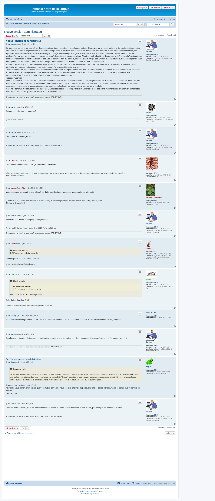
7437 (155, 316)
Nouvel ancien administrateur (23, 31)
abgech (148, 367)
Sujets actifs (168, 7)
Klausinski (149, 170)
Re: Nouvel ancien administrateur (23, 359)
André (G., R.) (151, 313)
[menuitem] (20, 19)
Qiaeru (101, 491)
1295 (155, 173)
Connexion (155, 7)
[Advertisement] (90, 458)
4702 (155, 201)
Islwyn (148, 112)
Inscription (142, 7)
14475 (156, 55)
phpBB (83, 488)
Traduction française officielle (87, 491)
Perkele (148, 279)
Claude (148, 248)
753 (155, 370)
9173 (155, 251)
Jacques (149, 51)
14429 (156, 283)
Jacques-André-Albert (154, 197)
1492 (155, 116)
